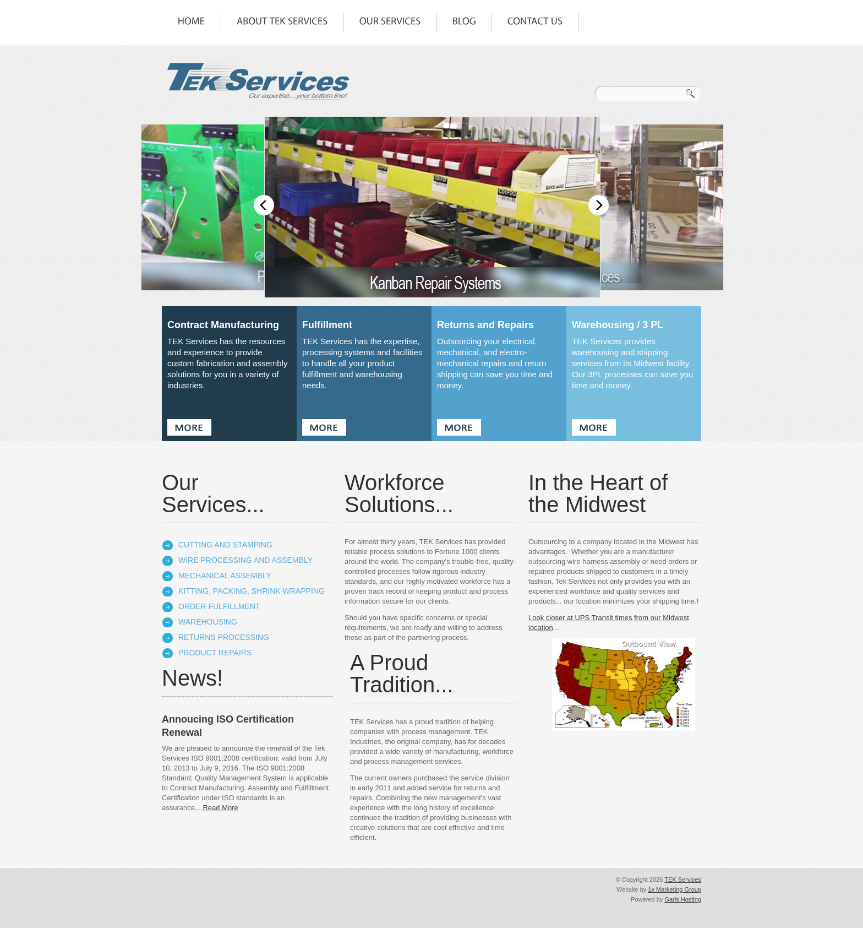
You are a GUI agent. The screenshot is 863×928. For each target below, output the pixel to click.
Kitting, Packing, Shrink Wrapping (251, 591)
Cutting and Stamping (225, 544)
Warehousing (207, 621)
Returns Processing (223, 637)
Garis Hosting (682, 899)
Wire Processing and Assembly (245, 560)
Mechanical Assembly (224, 575)
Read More (220, 808)
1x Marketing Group (674, 889)
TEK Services (682, 879)
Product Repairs (215, 652)
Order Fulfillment (219, 606)
